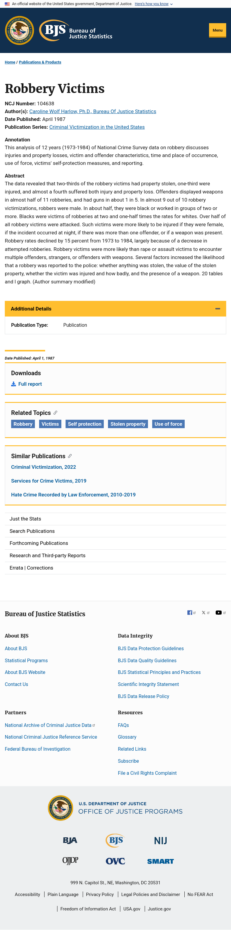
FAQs (123, 725)
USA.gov (131, 909)
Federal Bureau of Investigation (37, 749)
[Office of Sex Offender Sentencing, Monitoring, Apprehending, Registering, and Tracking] (160, 860)
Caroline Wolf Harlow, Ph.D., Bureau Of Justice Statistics (92, 111)
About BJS (16, 648)
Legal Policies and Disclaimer (150, 894)
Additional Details (31, 309)
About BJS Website (25, 672)
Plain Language (63, 894)
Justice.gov (159, 909)
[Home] (75, 30)
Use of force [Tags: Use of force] (168, 424)
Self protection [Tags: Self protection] (84, 424)
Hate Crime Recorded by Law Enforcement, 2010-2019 (73, 495)
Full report (30, 384)
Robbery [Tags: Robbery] (23, 424)
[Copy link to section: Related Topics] (54, 412)
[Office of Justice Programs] (19, 30)
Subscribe (128, 761)
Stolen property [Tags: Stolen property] (127, 424)
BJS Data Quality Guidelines (147, 660)
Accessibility (27, 894)
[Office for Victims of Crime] (115, 861)
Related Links (132, 749)
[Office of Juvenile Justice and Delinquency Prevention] (70, 862)
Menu (218, 30)
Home (10, 62)
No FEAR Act (200, 894)
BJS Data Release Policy (143, 696)
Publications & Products (40, 62)
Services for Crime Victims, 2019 (49, 481)
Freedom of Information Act (88, 909)
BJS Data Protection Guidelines (151, 648)
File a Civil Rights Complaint (147, 773)
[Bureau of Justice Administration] (70, 837)
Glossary (127, 737)
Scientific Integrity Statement (148, 684)
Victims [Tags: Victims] (50, 424)
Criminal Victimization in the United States (97, 127)
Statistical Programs (26, 660)
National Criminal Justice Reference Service (51, 737)
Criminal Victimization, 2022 (43, 467)
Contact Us (16, 684)
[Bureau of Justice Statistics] (115, 845)
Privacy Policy (100, 894)
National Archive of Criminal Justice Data (50, 725)
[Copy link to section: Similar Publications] (68, 456)
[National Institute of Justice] (161, 838)
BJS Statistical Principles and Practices (159, 672)
